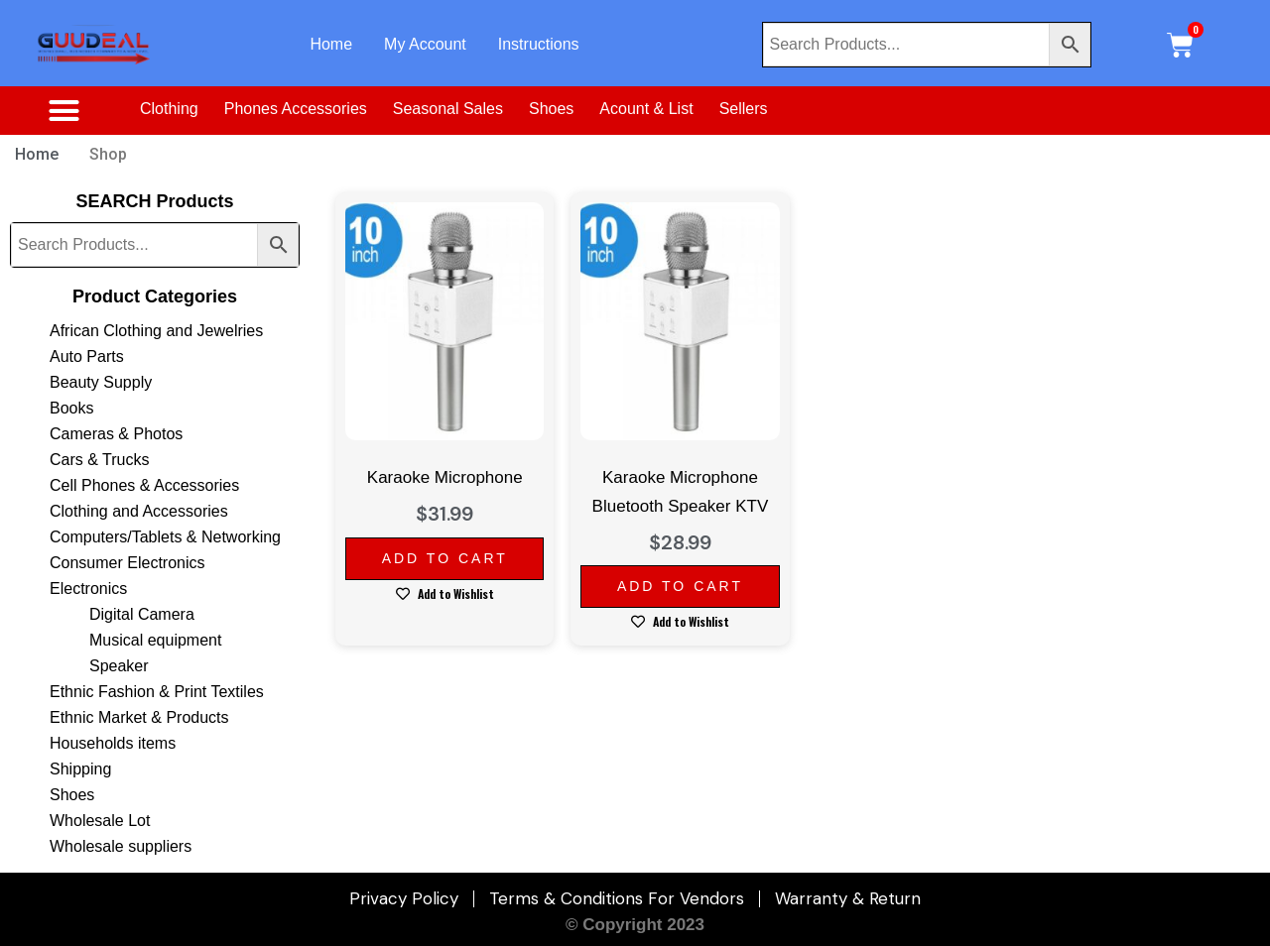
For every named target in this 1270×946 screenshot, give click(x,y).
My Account (425, 44)
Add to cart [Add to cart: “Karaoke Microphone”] (445, 558)
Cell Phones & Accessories (144, 485)
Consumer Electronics (127, 562)
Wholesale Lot (100, 820)
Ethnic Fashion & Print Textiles (157, 691)
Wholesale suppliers (120, 846)
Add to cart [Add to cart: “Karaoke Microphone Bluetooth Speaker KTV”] (680, 586)
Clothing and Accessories (139, 511)
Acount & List (646, 108)
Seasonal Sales (448, 108)
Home (331, 44)
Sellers (743, 108)
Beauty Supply (101, 382)
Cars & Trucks (99, 459)
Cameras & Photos (116, 433)
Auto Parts (87, 356)
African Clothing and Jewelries (156, 330)
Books (71, 408)
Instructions (538, 44)
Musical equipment (155, 640)
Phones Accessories (295, 108)
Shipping (80, 769)
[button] (63, 111)
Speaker (119, 665)
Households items (113, 743)
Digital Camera (141, 614)
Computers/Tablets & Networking (165, 537)
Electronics (88, 588)
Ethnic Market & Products (139, 717)
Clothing (169, 108)
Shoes (551, 108)
